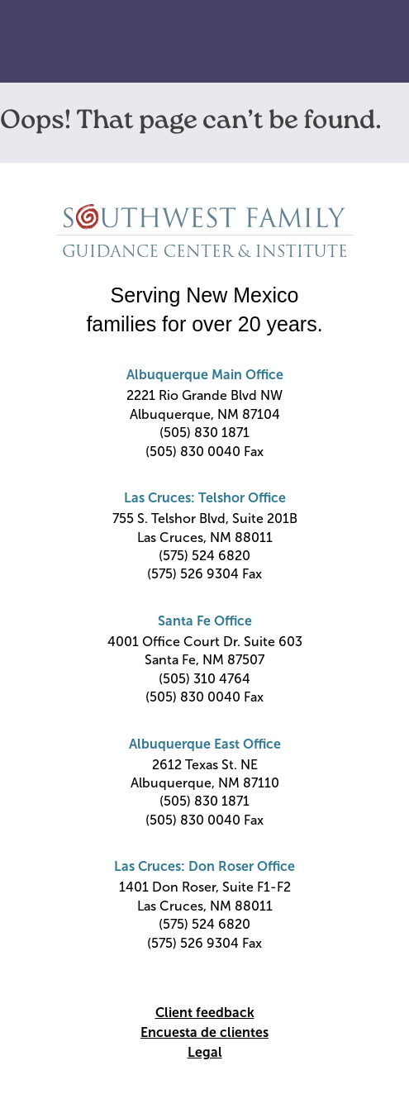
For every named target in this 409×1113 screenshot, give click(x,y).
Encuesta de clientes (204, 1032)
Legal (205, 1052)
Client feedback (204, 1013)
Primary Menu (369, 42)
